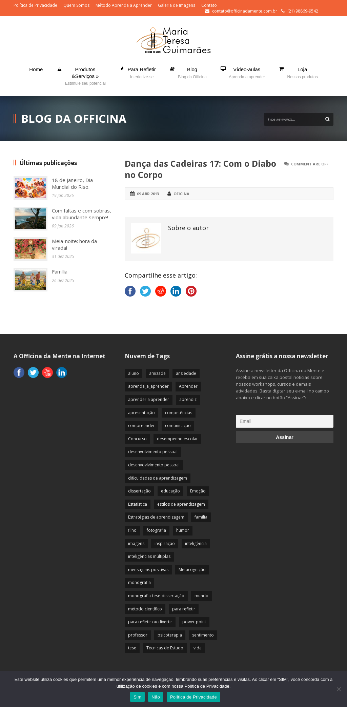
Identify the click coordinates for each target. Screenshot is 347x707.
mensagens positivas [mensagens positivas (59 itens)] (148, 569)
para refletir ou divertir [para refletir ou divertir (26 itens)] (150, 622)
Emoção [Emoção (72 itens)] (198, 491)
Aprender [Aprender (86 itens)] (188, 386)
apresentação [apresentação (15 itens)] (141, 413)
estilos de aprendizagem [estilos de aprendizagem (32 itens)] (181, 504)
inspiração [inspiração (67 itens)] (165, 543)
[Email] (284, 421)
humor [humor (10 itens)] (182, 530)
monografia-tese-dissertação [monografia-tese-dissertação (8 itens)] (156, 596)
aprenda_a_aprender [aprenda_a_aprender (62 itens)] (148, 386)
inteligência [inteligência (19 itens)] (196, 543)
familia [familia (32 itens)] (201, 517)
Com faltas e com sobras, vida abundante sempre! (81, 214)
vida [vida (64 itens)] (197, 648)
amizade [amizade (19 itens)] (157, 373)
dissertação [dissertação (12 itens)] (139, 491)
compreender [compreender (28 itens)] (141, 425)
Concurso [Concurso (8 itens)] (137, 439)
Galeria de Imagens (176, 5)
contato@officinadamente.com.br (244, 11)
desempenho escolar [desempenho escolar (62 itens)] (177, 439)
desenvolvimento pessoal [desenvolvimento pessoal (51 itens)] (153, 451)
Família (59, 271)
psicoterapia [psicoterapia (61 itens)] (170, 635)
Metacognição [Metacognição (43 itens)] (192, 569)
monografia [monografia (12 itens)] (139, 582)
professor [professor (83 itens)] (137, 635)
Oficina (181, 193)
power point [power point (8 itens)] (194, 622)
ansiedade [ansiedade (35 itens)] (186, 373)
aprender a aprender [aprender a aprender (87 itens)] (148, 399)
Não (155, 697)
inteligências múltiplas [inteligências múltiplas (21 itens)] (149, 556)
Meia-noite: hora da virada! (74, 244)
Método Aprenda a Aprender (124, 5)
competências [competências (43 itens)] (178, 413)
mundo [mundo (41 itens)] (201, 596)
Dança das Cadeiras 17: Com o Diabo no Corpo (200, 169)
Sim (137, 697)
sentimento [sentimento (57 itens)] (203, 635)
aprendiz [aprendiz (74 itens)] (188, 399)
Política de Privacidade (35, 5)
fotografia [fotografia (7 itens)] (156, 530)
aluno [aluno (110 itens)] (133, 373)
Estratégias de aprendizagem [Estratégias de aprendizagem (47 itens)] (156, 517)
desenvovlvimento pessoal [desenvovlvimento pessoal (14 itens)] (154, 465)
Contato (209, 5)
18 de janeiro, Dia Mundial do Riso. (72, 183)
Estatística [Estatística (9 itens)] (137, 504)
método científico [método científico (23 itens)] (145, 609)
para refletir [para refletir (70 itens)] (183, 609)
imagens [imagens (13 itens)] (136, 543)
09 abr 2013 (148, 193)
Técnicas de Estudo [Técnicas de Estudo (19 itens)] (164, 648)
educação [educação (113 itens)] (170, 491)
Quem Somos (76, 5)
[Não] (338, 689)
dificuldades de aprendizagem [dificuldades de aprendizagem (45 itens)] (157, 478)
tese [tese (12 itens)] (132, 648)
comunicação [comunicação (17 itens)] (178, 425)
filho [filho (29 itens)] (132, 530)
